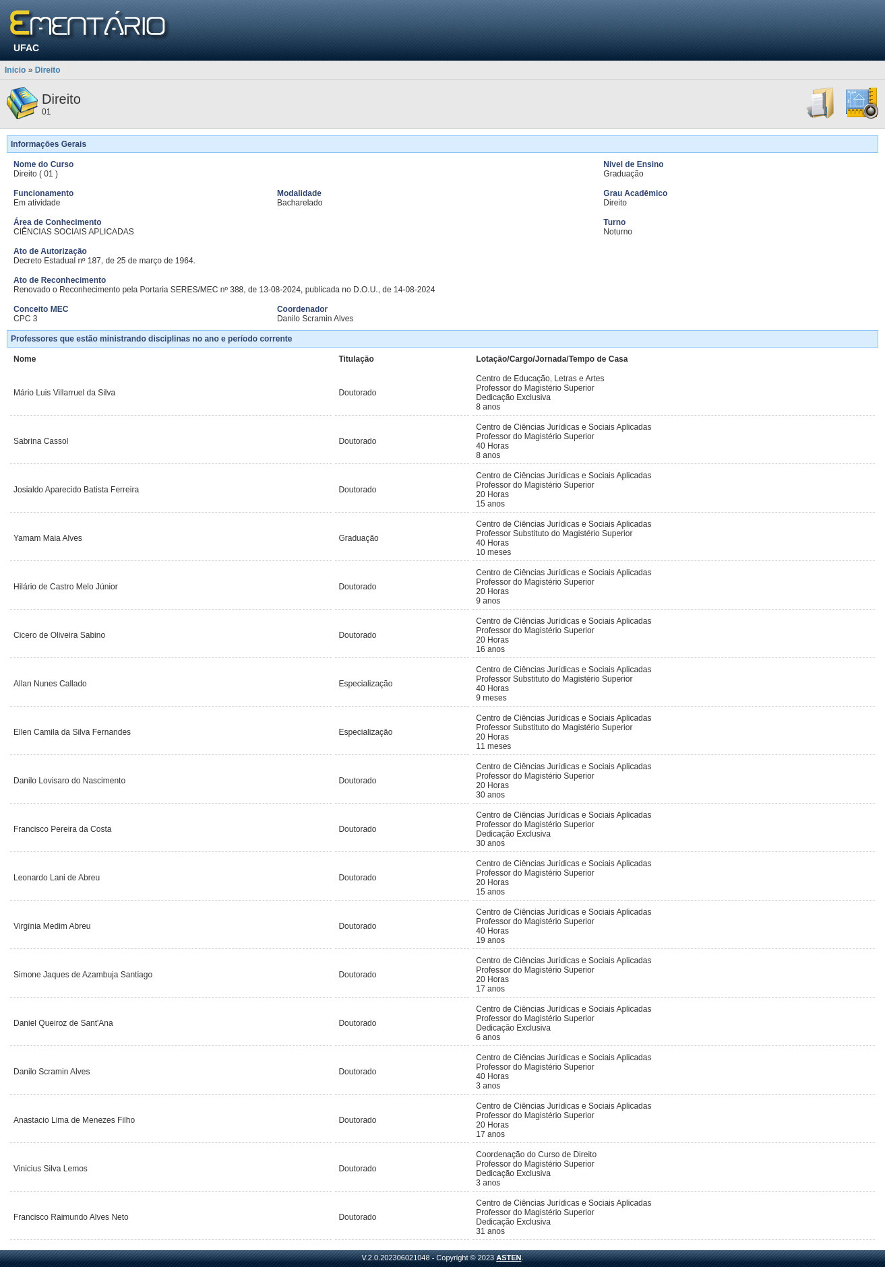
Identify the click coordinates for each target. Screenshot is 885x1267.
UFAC (26, 47)
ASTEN (508, 1258)
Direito (48, 70)
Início (15, 70)
